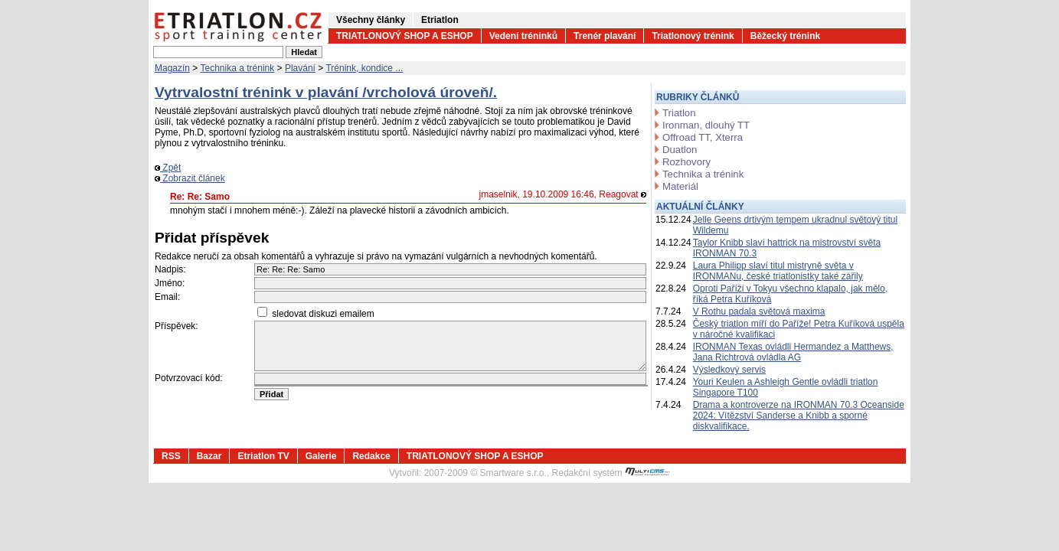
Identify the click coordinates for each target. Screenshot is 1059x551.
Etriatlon (440, 20)
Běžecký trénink (785, 36)
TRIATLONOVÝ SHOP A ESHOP (404, 36)
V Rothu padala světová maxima (759, 311)
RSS (171, 456)
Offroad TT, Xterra (702, 137)
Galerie (321, 456)
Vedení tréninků (523, 36)
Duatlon (679, 149)
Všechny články (370, 20)
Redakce (371, 456)
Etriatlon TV (263, 456)
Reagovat (622, 194)
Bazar (209, 456)
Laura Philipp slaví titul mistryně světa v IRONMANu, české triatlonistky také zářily (778, 271)
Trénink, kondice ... (364, 68)
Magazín (172, 68)
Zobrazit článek (190, 178)
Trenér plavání (605, 36)
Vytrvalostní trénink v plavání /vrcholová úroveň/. (326, 92)
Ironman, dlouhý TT (706, 125)
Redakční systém (611, 473)
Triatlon (678, 113)
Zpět (168, 167)
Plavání (300, 68)
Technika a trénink (238, 68)
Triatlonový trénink (693, 36)
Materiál (680, 186)
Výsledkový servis (729, 369)
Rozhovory (686, 162)
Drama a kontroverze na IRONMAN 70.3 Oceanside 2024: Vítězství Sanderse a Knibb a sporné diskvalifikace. (798, 415)
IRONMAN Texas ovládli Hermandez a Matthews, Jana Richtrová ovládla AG (793, 352)
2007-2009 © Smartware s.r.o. (485, 473)
